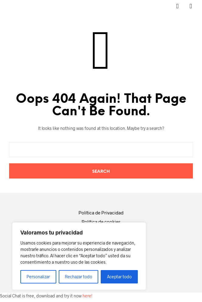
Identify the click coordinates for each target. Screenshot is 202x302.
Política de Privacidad (101, 212)
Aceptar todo (119, 276)
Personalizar (38, 276)
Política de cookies (101, 221)
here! (87, 295)
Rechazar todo (78, 276)
